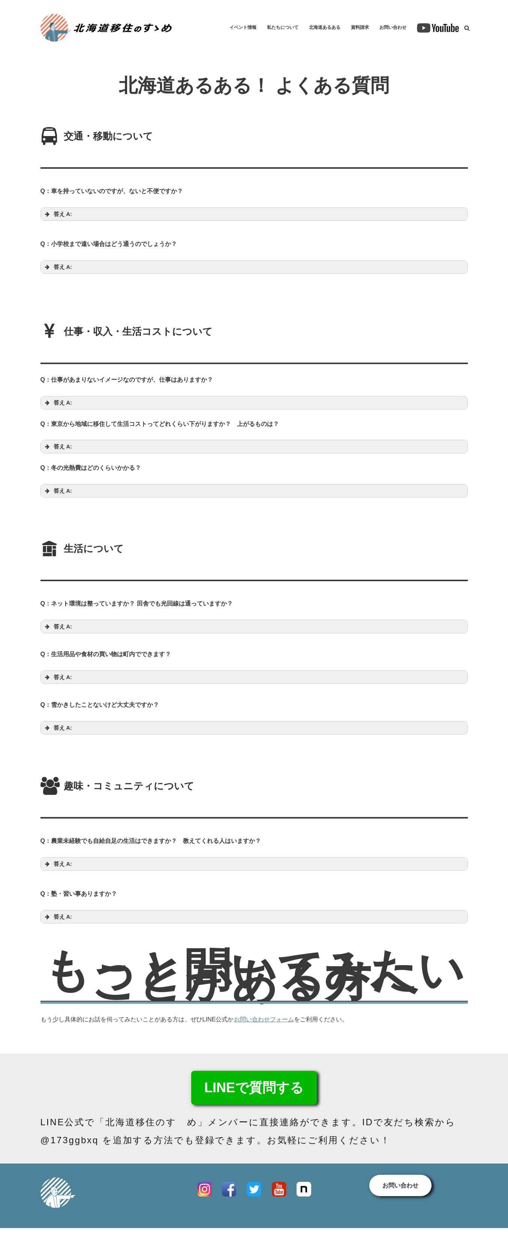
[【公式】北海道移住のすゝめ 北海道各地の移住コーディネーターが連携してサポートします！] (106, 27)
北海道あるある (314, 27)
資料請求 (353, 27)
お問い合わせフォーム (277, 1035)
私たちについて (267, 27)
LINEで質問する (254, 1104)
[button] (254, 215)
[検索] (467, 28)
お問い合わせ (390, 27)
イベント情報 (222, 27)
